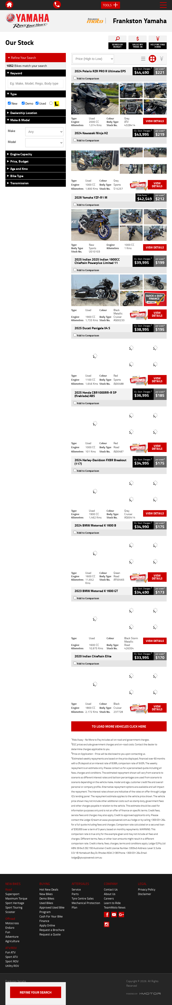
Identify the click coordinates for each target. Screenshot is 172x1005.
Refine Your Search (22, 57)
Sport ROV (12, 961)
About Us (109, 894)
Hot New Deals (48, 889)
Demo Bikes (46, 898)
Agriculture (12, 941)
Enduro (9, 927)
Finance (44, 921)
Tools (110, 5)
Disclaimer (144, 894)
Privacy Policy (146, 889)
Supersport (12, 894)
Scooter (10, 912)
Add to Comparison (88, 78)
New (12, 103)
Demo (27, 103)
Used (41, 103)
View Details (155, 121)
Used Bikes (46, 903)
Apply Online (47, 925)
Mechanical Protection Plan (86, 905)
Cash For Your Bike (51, 916)
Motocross (12, 923)
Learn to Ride (112, 903)
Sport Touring (13, 907)
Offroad (10, 918)
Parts (75, 894)
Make (11, 131)
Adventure (12, 936)
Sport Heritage (14, 903)
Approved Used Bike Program (51, 909)
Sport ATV (11, 957)
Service (76, 889)
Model (12, 142)
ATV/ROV (11, 948)
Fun (7, 932)
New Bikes (46, 894)
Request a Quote (50, 934)
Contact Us (111, 889)
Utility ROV (12, 965)
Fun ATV (10, 952)
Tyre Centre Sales (83, 898)
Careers (109, 898)
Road (8, 889)
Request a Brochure (51, 930)
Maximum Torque (16, 898)
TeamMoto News (114, 907)
